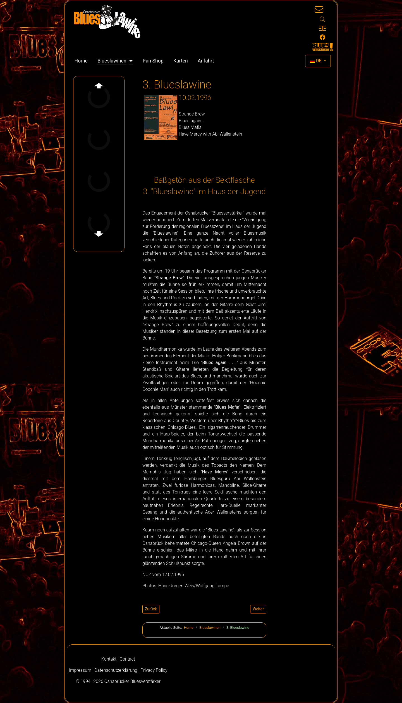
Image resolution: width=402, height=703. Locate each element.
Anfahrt (206, 61)
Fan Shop (153, 61)
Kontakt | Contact (118, 659)
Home (81, 61)
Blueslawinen (111, 61)
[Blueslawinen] (129, 60)
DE (316, 60)
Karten (180, 61)
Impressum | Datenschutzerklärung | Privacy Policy (118, 670)
